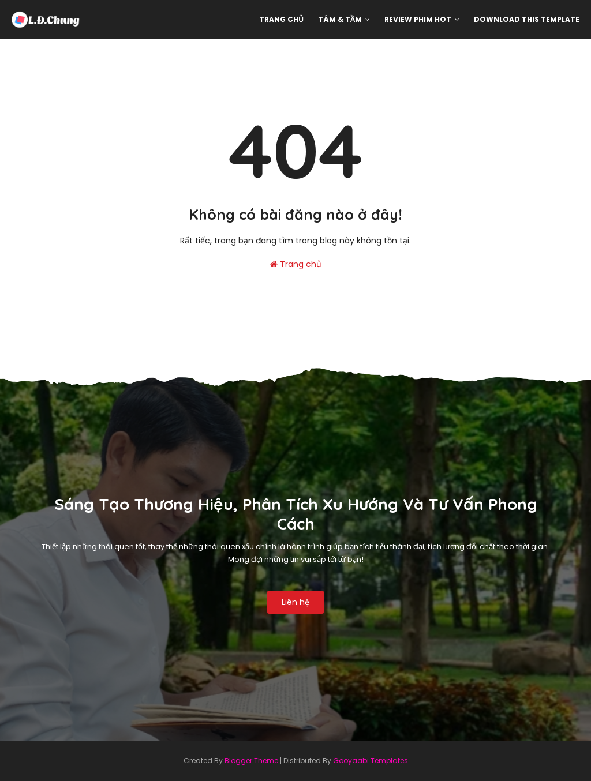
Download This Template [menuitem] (526, 19)
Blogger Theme (251, 760)
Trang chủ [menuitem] (281, 19)
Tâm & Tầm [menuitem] (340, 19)
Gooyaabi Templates (370, 760)
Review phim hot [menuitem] (417, 19)
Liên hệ (295, 602)
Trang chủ (295, 264)
